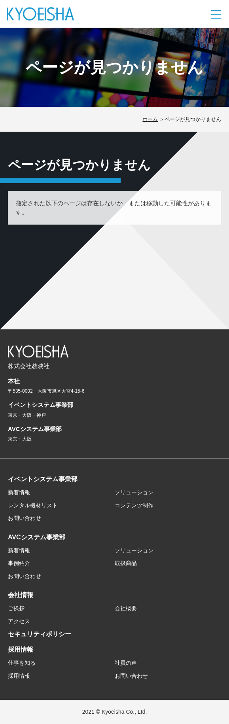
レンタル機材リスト (33, 505)
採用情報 (20, 649)
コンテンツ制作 (134, 505)
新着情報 (19, 492)
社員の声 (126, 663)
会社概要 (126, 608)
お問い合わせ (24, 518)
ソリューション (134, 492)
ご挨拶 (16, 608)
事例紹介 (19, 563)
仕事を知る (22, 663)
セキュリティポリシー (39, 634)
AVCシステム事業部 (36, 537)
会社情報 (20, 595)
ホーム (150, 119)
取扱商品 (126, 563)
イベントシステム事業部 (43, 479)
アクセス (19, 621)
